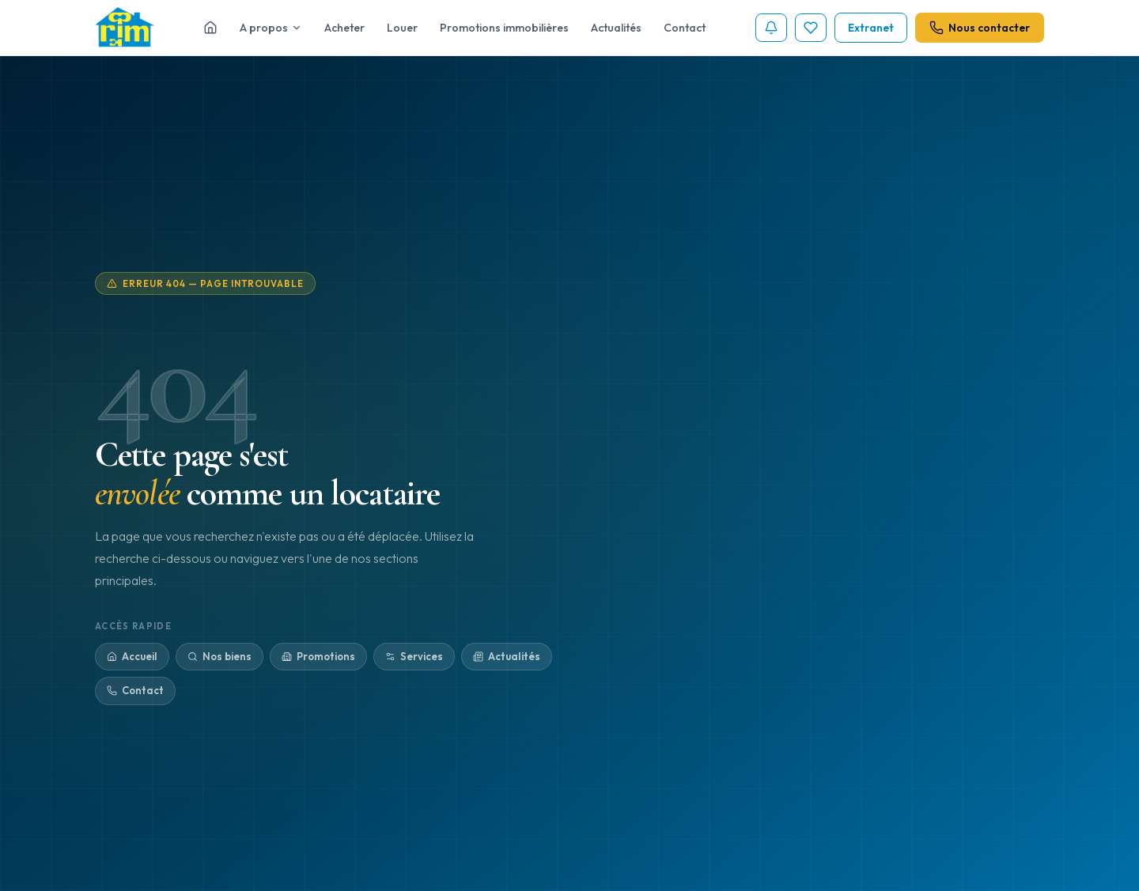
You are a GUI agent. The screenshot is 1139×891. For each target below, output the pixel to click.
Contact (685, 28)
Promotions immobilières (504, 28)
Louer (402, 28)
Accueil (132, 657)
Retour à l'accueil (742, 648)
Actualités (616, 28)
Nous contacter (979, 28)
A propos (271, 28)
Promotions (318, 657)
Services (414, 657)
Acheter (344, 28)
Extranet (871, 28)
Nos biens (219, 657)
